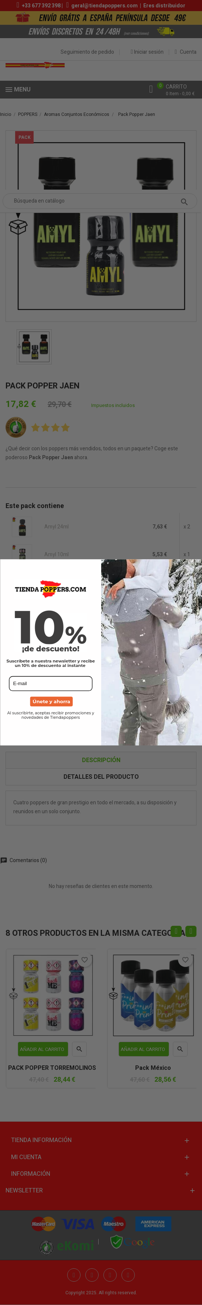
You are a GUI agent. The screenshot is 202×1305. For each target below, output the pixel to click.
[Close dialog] (196, 564)
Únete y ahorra (51, 702)
